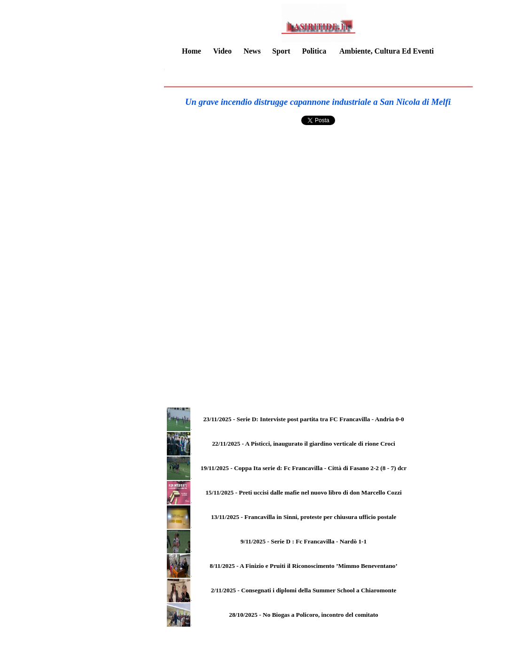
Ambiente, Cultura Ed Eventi (386, 51)
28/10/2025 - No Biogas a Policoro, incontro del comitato (303, 614)
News (251, 51)
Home (191, 51)
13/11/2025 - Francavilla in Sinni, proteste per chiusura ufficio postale (303, 516)
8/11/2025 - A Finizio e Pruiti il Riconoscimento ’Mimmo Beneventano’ (303, 565)
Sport (281, 51)
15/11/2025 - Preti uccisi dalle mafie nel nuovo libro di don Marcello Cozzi (303, 492)
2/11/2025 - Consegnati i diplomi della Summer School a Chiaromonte (304, 590)
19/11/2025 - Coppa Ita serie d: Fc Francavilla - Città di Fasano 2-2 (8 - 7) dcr (304, 468)
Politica (314, 51)
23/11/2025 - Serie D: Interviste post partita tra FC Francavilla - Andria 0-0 (303, 419)
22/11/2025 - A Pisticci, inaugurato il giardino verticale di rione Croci (303, 443)
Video (222, 51)
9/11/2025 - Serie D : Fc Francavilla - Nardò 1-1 (304, 541)
